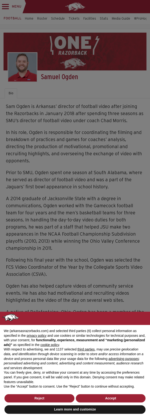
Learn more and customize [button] (75, 409)
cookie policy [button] (50, 345)
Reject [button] (39, 398)
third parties (86, 349)
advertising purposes (123, 359)
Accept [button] (110, 398)
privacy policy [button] (36, 335)
